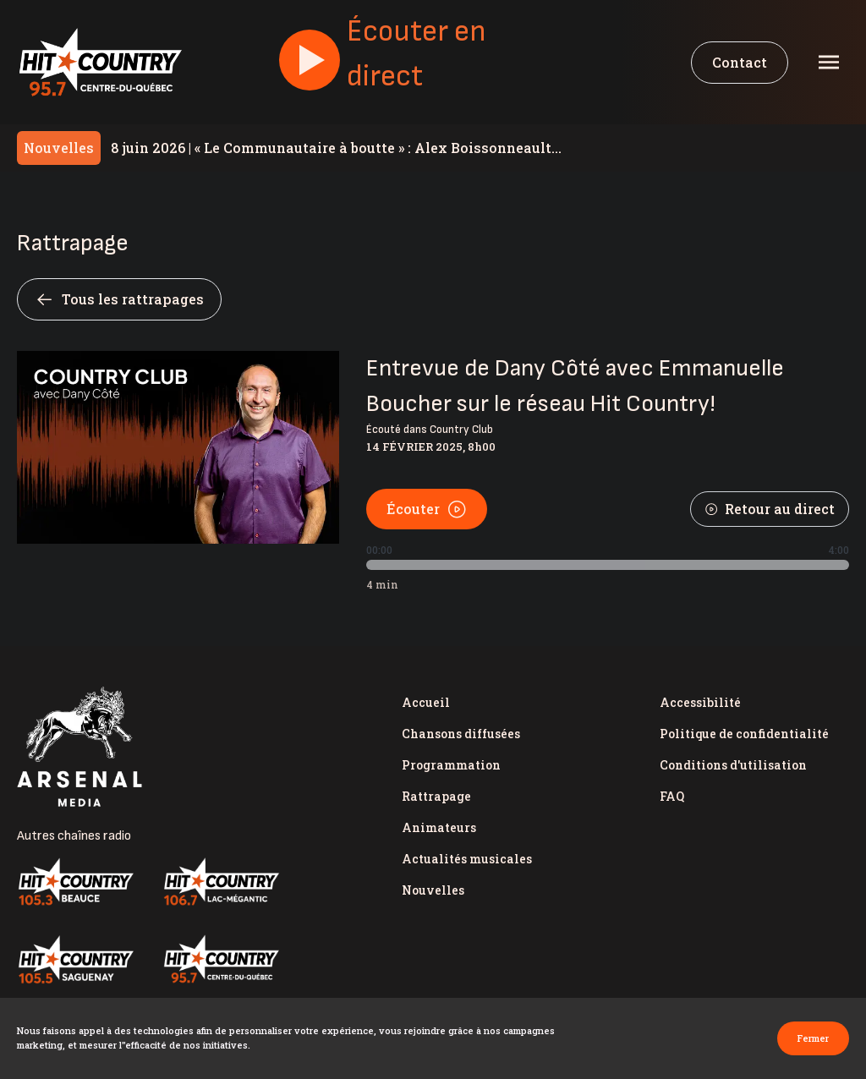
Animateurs (439, 827)
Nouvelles (433, 890)
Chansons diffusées (461, 734)
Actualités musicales (467, 859)
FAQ (672, 796)
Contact (739, 62)
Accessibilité (700, 702)
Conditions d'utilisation (733, 765)
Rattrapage (436, 796)
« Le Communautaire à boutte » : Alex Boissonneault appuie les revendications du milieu (331, 148)
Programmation (451, 765)
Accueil (426, 702)
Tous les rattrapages (119, 299)
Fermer (813, 1038)
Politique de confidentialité (744, 734)
